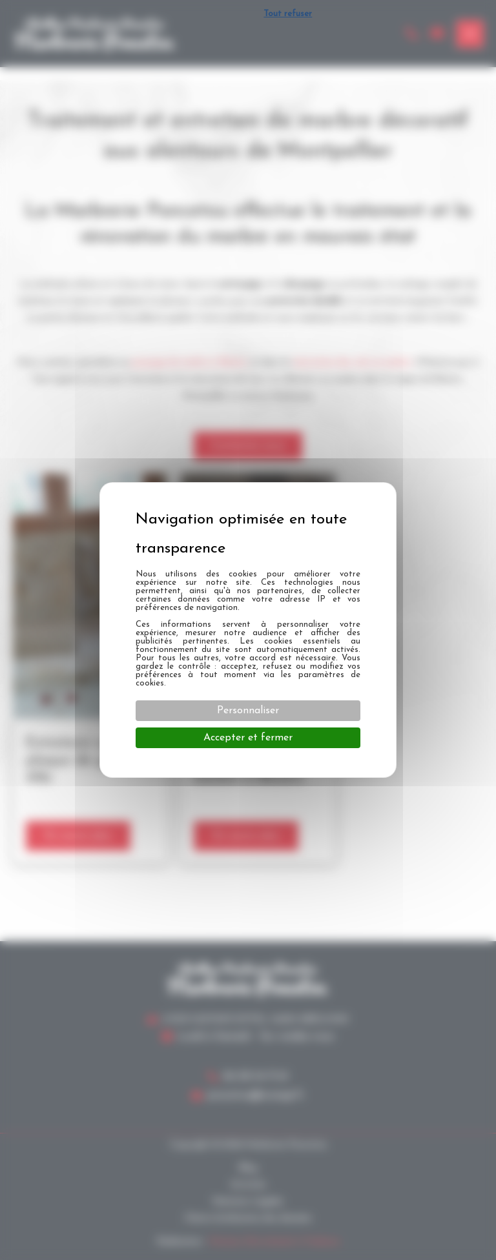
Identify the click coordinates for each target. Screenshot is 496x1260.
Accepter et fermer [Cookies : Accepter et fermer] (248, 738)
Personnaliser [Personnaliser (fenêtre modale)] (248, 711)
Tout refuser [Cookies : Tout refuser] (288, 14)
